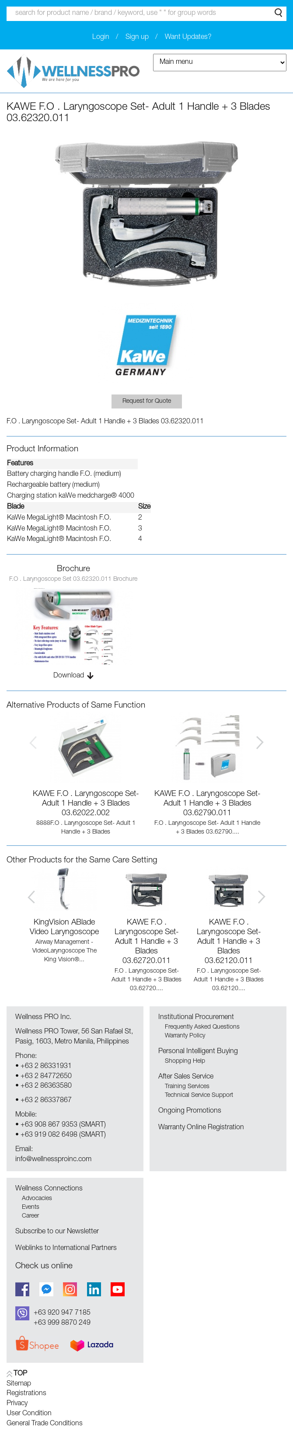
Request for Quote (146, 401)
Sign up (137, 37)
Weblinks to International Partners (66, 1248)
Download (68, 676)
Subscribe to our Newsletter (57, 1232)
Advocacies (37, 1199)
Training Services (187, 1087)
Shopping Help (185, 1061)
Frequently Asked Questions (202, 1027)
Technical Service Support (199, 1095)
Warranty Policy (185, 1036)
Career (30, 1216)
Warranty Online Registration (201, 1127)
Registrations (26, 1393)
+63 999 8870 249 (62, 1323)
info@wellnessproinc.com (53, 1159)
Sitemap (19, 1384)
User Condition (29, 1413)
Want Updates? (188, 37)
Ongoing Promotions (189, 1111)
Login (100, 37)
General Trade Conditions (45, 1424)
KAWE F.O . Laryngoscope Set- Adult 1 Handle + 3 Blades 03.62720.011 (147, 942)
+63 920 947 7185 (62, 1313)
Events (30, 1207)
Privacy (17, 1403)
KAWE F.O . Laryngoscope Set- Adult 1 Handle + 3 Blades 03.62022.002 (86, 803)
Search (278, 12)
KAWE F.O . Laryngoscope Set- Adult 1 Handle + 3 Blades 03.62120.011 (229, 942)
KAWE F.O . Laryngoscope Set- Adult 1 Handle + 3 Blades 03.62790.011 (207, 803)
